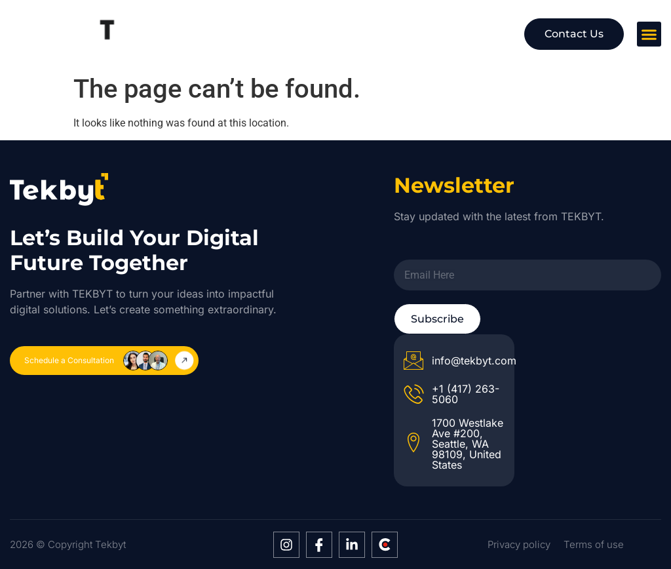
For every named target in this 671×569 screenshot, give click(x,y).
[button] (649, 34)
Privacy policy (519, 544)
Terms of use (594, 544)
